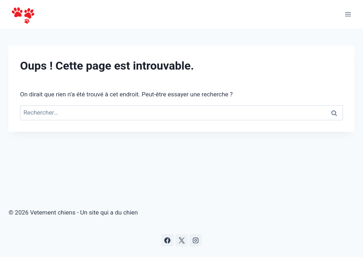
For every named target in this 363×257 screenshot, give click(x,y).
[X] (181, 240)
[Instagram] (195, 240)
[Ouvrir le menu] (347, 14)
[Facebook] (167, 240)
